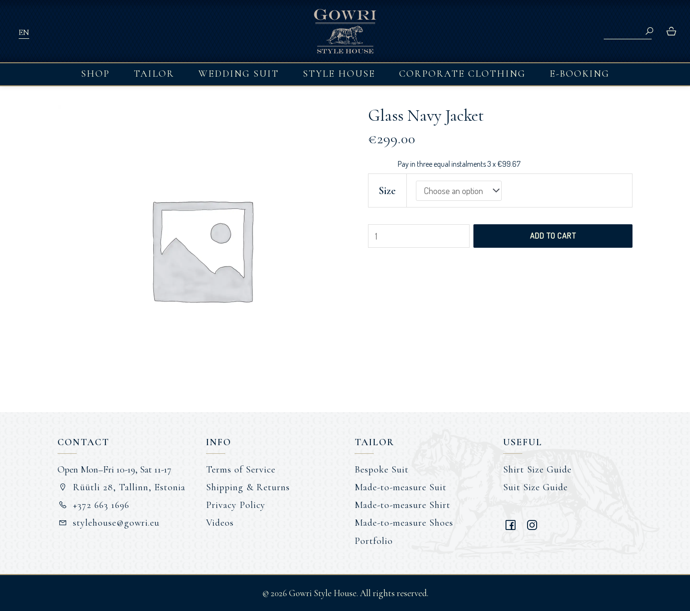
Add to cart (553, 236)
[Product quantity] (419, 236)
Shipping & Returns (248, 487)
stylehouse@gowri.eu (109, 523)
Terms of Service (241, 469)
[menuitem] (23, 31)
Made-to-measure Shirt (402, 505)
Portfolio (374, 541)
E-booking (580, 74)
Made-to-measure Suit (401, 487)
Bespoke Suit (382, 469)
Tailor (154, 74)
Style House (339, 74)
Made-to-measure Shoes (404, 523)
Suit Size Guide (535, 487)
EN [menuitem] (23, 32)
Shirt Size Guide (537, 469)
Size (387, 190)
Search (649, 31)
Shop (95, 74)
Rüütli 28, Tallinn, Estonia (121, 487)
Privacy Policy (235, 505)
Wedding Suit (238, 74)
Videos (220, 523)
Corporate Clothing (462, 74)
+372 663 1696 (93, 505)
